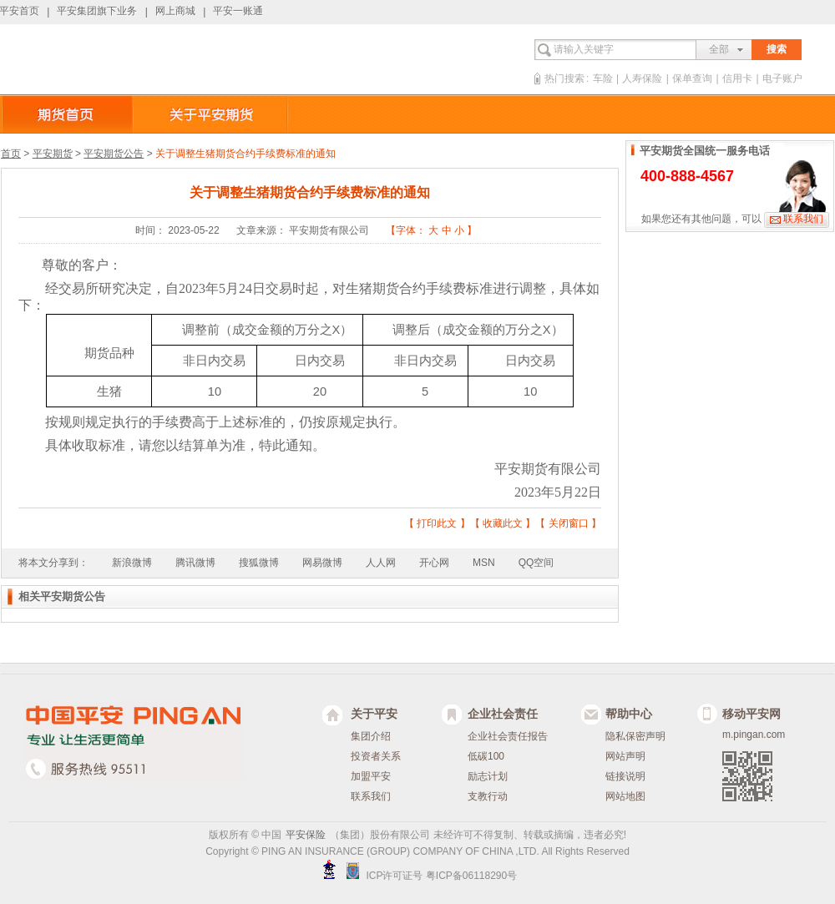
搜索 (777, 49)
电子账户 (782, 78)
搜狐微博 (259, 562)
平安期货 (53, 153)
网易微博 (322, 562)
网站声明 (625, 756)
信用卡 (737, 78)
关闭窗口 (569, 523)
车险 (603, 78)
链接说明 (625, 776)
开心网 (434, 562)
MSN (484, 562)
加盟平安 (371, 776)
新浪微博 (132, 562)
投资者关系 (376, 756)
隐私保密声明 (635, 736)
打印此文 (437, 523)
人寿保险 (642, 78)
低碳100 (486, 756)
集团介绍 (371, 736)
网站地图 (625, 796)
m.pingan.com (753, 734)
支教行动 (488, 796)
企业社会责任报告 (508, 736)
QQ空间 (536, 562)
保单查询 (692, 78)
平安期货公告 (114, 153)
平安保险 (306, 835)
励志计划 (488, 776)
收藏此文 (503, 523)
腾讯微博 (195, 562)
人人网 (381, 562)
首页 (11, 153)
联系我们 (803, 219)
